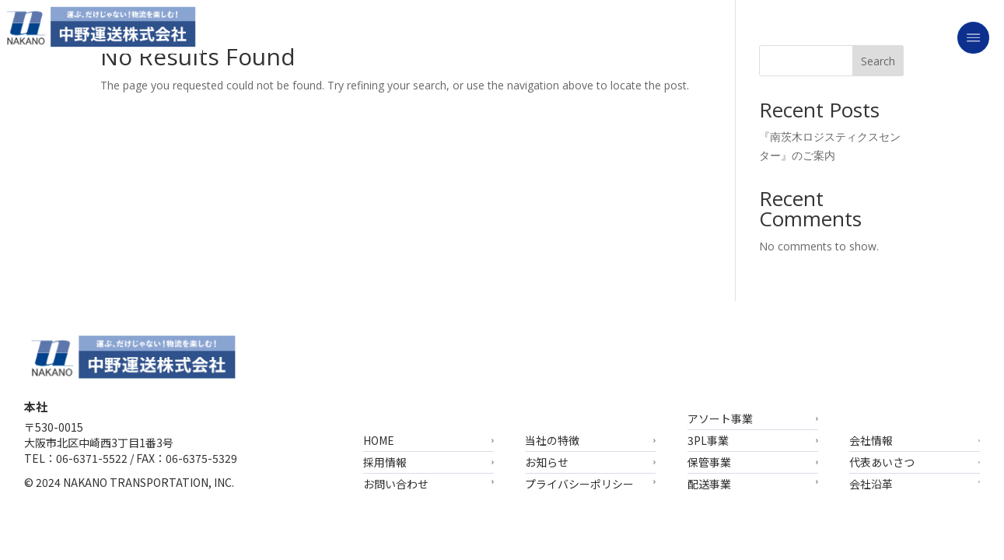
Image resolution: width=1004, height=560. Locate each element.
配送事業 (709, 483)
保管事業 (709, 462)
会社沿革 (871, 483)
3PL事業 (708, 440)
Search (878, 61)
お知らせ (546, 462)
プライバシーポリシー (579, 483)
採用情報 (385, 462)
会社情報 (871, 440)
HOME (378, 440)
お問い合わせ (396, 483)
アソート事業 (720, 418)
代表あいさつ (882, 462)
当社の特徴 (552, 440)
